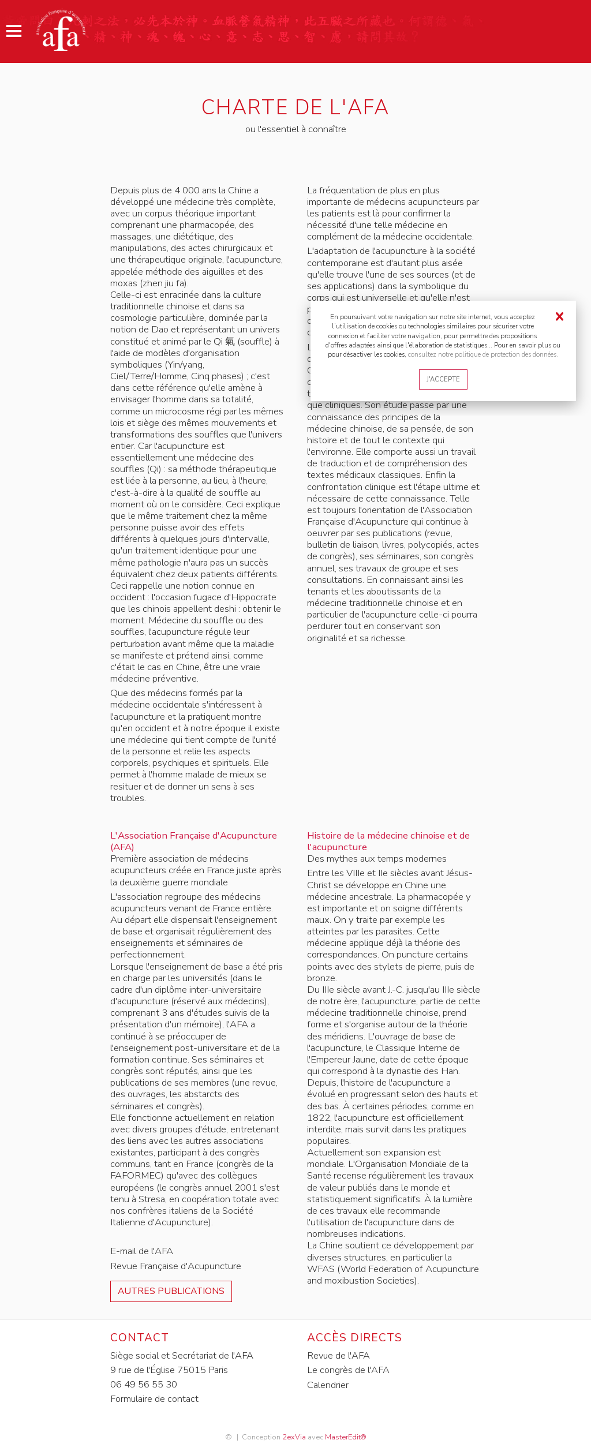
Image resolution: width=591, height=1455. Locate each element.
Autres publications (172, 1291)
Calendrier (328, 1384)
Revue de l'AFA (339, 1355)
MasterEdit (342, 1436)
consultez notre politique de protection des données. (483, 354)
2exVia (293, 1436)
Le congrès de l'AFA (348, 1370)
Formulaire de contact (154, 1398)
